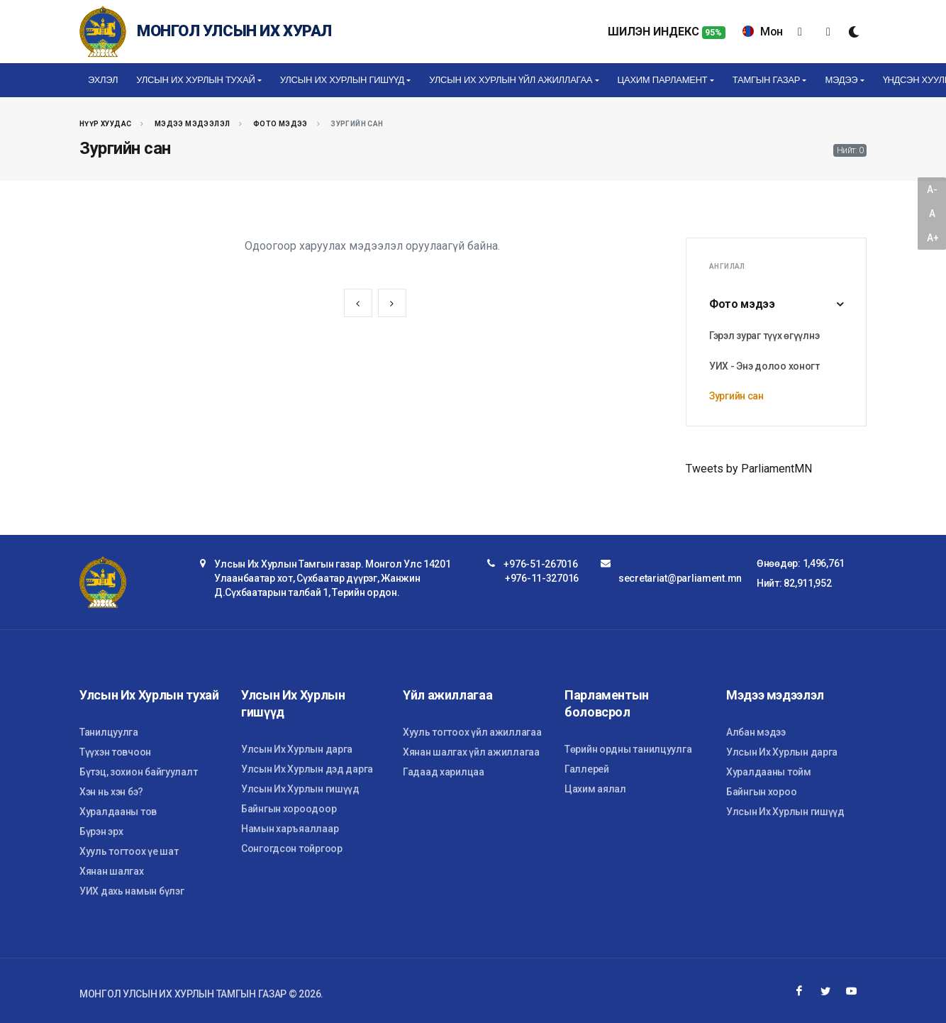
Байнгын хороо (761, 791)
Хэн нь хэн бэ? (111, 791)
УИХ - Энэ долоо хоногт (764, 366)
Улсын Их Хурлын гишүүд (300, 789)
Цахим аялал (595, 789)
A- (932, 189)
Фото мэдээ (280, 124)
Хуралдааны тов (118, 811)
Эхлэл (103, 79)
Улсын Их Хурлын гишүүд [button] (342, 79)
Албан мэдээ (756, 732)
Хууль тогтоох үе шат (128, 851)
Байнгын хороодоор (288, 808)
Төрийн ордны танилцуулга (627, 749)
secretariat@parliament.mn (680, 578)
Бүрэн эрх (101, 831)
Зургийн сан (736, 396)
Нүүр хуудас (105, 124)
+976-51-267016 (540, 564)
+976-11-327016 (542, 578)
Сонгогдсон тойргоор (292, 848)
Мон (762, 31)
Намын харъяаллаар (289, 828)
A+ (932, 237)
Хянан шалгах (111, 871)
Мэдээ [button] (841, 79)
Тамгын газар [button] (766, 79)
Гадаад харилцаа (443, 772)
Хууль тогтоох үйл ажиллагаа (472, 732)
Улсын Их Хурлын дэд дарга (307, 769)
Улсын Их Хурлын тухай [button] (195, 79)
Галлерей (586, 769)
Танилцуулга (108, 732)
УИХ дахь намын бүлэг (131, 891)
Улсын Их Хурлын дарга (296, 749)
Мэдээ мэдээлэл (192, 124)
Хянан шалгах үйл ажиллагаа (471, 752)
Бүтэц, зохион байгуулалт (138, 772)
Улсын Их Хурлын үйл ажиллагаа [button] (510, 79)
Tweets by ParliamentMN (749, 468)
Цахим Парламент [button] (663, 79)
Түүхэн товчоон (115, 752)
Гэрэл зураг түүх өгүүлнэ (764, 335)
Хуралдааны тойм (768, 772)
